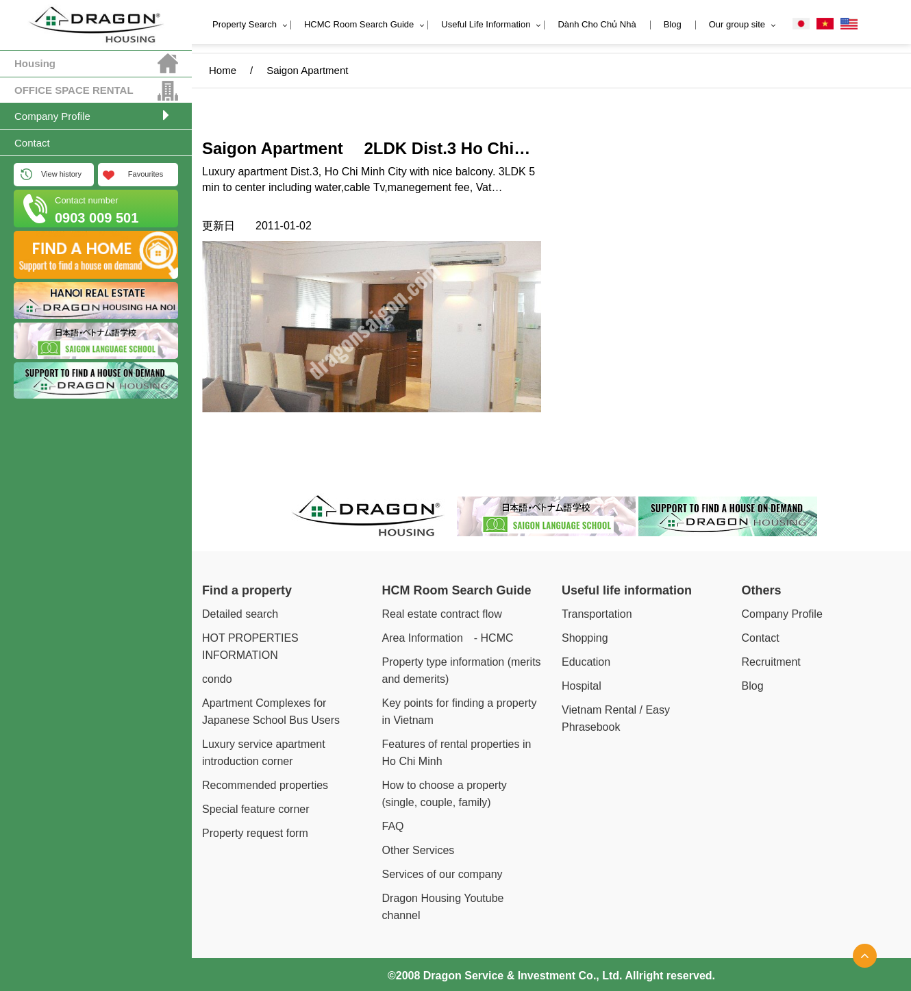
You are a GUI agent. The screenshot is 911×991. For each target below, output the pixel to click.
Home (222, 70)
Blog (673, 24)
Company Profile (52, 116)
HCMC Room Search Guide (359, 24)
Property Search (244, 24)
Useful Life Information (485, 24)
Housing (34, 63)
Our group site (737, 24)
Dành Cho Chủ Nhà (597, 24)
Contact (32, 143)
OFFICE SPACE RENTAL (74, 90)
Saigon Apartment (313, 70)
